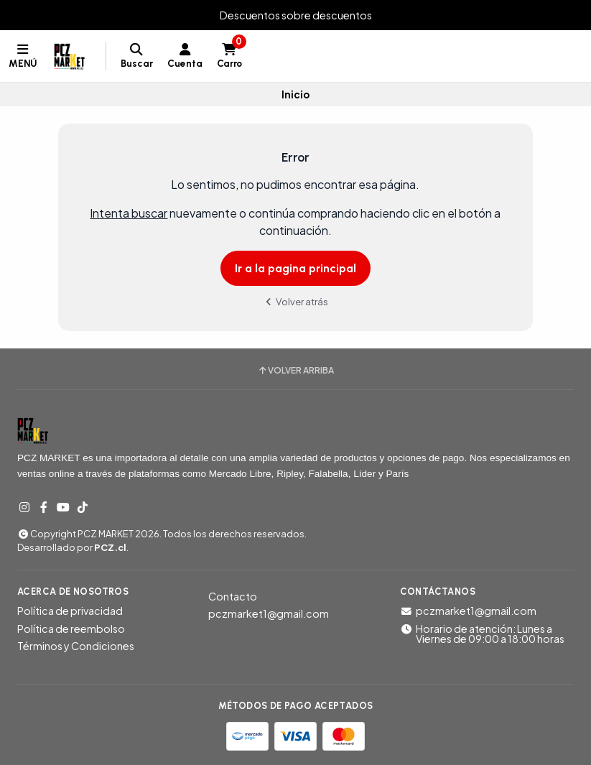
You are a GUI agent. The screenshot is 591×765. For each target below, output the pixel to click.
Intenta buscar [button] (128, 213)
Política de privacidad (70, 611)
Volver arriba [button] (295, 370)
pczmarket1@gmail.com (268, 613)
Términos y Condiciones (75, 646)
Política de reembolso (71, 628)
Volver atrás (296, 301)
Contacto (232, 596)
